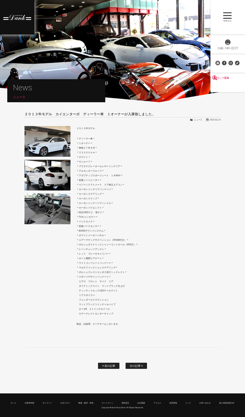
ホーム (13, 403)
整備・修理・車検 (86, 403)
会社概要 (141, 403)
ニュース (198, 120)
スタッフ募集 (228, 87)
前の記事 (108, 365)
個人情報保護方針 (226, 403)
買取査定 (125, 403)
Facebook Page (224, 63)
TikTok (237, 63)
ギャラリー (47, 403)
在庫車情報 (29, 403)
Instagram (231, 63)
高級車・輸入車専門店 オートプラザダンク (17, 17)
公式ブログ (65, 403)
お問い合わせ (218, 63)
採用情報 (173, 403)
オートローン (107, 403)
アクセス (157, 403)
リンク (188, 403)
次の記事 (136, 365)
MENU (228, 17)
